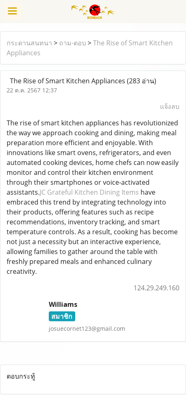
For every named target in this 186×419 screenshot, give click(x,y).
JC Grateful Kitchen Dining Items (89, 192)
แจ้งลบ (169, 106)
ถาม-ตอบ (72, 42)
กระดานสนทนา (29, 42)
